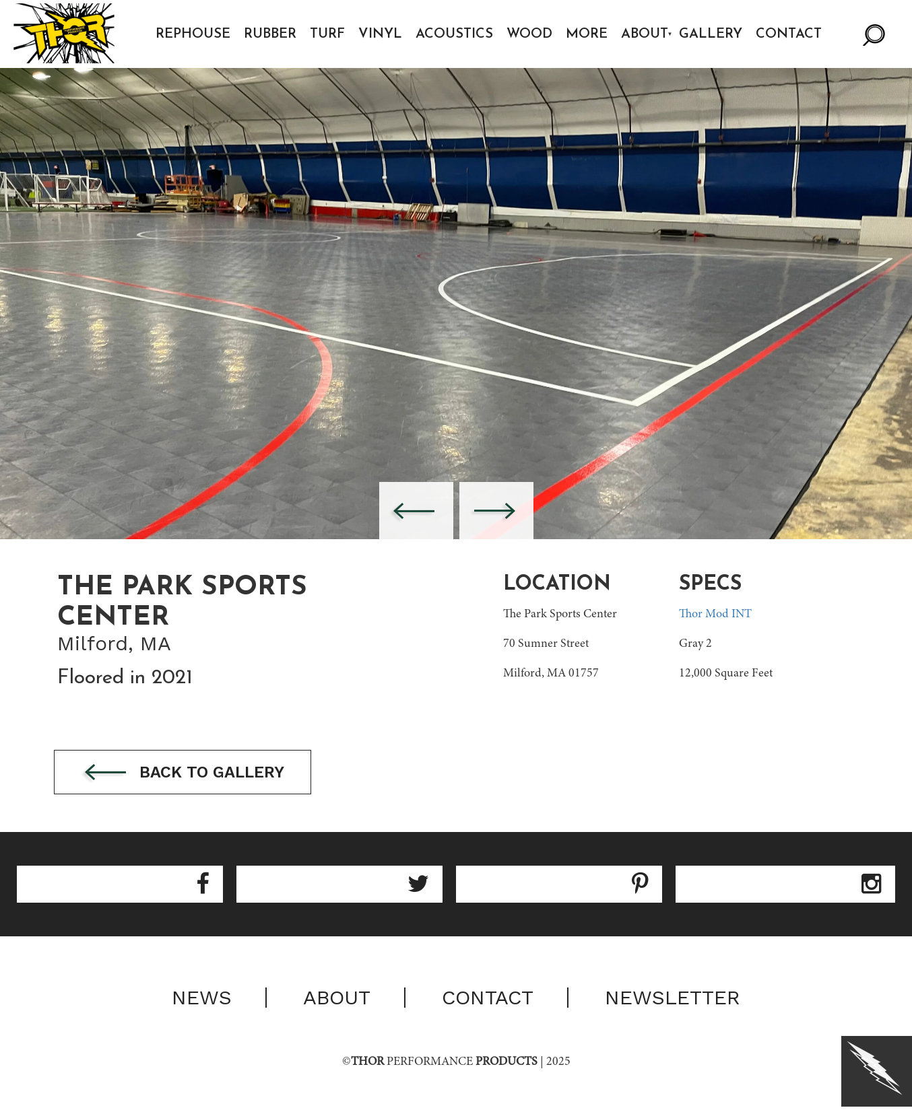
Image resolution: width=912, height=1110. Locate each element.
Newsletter (672, 998)
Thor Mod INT (715, 615)
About (645, 34)
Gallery (712, 34)
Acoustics (455, 34)
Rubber (271, 34)
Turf (328, 34)
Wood (530, 34)
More (587, 34)
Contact (790, 34)
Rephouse (193, 34)
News (202, 998)
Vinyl (381, 34)
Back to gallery (187, 773)
